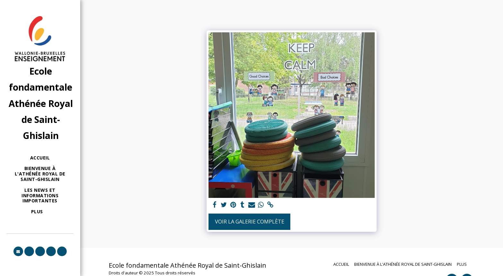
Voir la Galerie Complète (249, 221)
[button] (18, 251)
